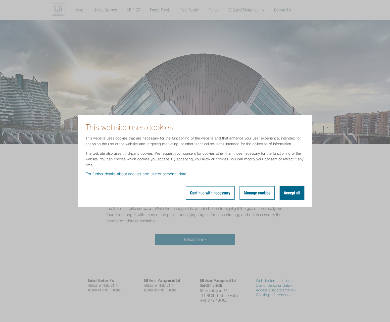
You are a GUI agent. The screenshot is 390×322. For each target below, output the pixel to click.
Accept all (292, 192)
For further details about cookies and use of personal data (136, 174)
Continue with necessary (210, 192)
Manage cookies (257, 192)
